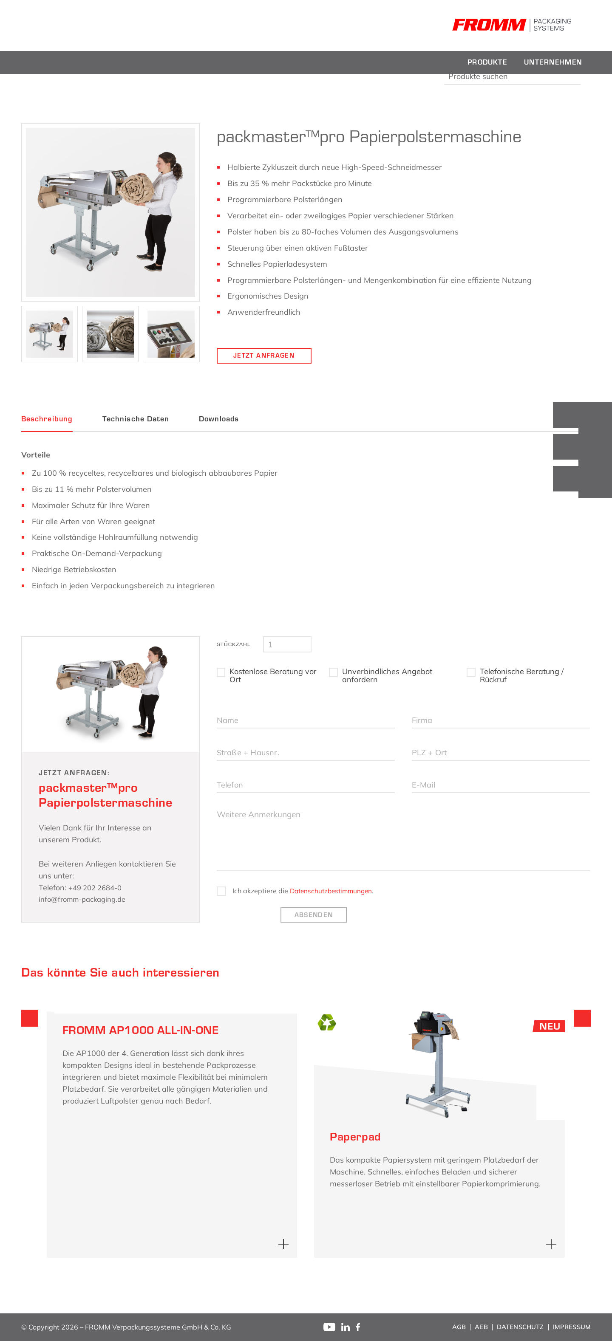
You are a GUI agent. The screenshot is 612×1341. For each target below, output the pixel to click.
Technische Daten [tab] (135, 419)
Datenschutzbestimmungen (333, 905)
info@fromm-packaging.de (86, 899)
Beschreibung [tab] (47, 419)
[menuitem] (487, 62)
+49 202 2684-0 (98, 887)
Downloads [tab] (219, 419)
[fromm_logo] (80, 25)
